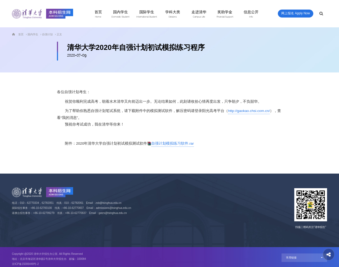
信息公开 (251, 14)
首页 (98, 14)
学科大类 (173, 14)
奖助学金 (225, 14)
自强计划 (47, 34)
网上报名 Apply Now (295, 13)
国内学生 (120, 14)
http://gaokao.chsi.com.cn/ (249, 111)
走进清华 (199, 14)
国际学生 (147, 14)
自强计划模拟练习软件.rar (172, 143)
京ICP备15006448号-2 (25, 263)
